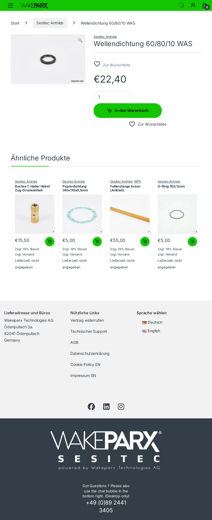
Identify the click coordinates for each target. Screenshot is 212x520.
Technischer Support (88, 331)
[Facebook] (91, 406)
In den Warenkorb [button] (49, 241)
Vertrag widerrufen (87, 320)
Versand (28, 254)
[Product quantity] (113, 97)
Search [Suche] (182, 5)
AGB (74, 342)
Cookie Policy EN (85, 364)
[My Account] (193, 5)
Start (15, 22)
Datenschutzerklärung (90, 353)
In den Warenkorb (132, 110)
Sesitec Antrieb (49, 22)
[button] (80, 40)
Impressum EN (83, 375)
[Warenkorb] (205, 5)
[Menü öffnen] (10, 5)
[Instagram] (121, 406)
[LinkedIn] (106, 406)
